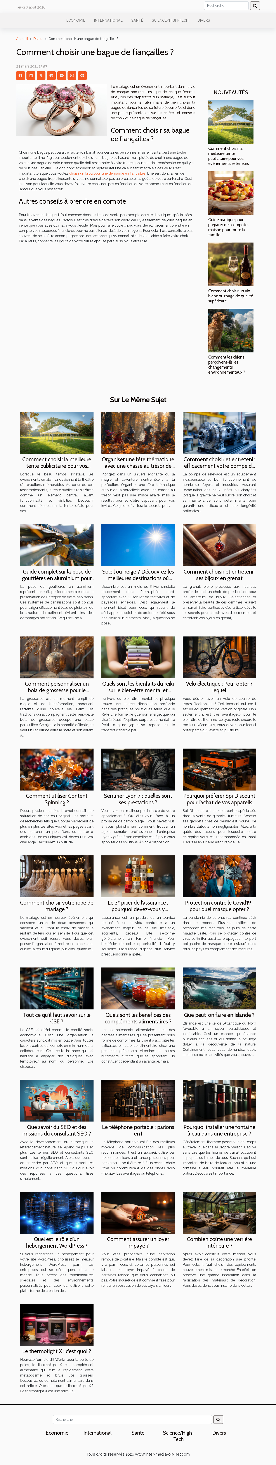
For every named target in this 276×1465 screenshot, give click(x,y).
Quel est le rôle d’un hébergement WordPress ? (56, 1242)
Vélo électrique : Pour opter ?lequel (219, 686)
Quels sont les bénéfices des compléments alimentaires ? (138, 1018)
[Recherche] (226, 5)
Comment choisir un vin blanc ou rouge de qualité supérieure (230, 295)
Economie (75, 20)
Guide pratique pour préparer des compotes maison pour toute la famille (228, 227)
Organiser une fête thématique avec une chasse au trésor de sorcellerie (138, 466)
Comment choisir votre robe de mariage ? (56, 905)
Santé (137, 20)
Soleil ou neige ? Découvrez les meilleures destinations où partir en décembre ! (138, 578)
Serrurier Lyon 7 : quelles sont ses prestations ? (138, 799)
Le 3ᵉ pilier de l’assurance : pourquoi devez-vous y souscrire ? (138, 909)
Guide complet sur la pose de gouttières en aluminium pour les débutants (57, 578)
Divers (203, 20)
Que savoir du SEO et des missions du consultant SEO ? (56, 1130)
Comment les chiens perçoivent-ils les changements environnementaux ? (226, 364)
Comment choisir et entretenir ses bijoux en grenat (219, 574)
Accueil (22, 39)
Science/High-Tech (170, 20)
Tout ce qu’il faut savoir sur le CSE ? (56, 1018)
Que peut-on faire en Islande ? (219, 1015)
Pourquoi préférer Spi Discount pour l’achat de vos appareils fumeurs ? (219, 802)
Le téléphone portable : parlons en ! (138, 1130)
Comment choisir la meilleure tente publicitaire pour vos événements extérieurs (228, 156)
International (108, 20)
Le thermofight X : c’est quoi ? (56, 1351)
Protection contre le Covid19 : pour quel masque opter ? (219, 905)
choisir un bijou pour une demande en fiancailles (107, 173)
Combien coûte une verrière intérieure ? (219, 1242)
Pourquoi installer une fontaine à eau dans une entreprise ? (219, 1130)
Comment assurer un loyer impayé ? (138, 1242)
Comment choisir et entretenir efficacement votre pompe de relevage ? (219, 466)
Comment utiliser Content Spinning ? (56, 799)
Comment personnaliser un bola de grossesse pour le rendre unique (57, 690)
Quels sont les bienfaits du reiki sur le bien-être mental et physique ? (138, 690)
